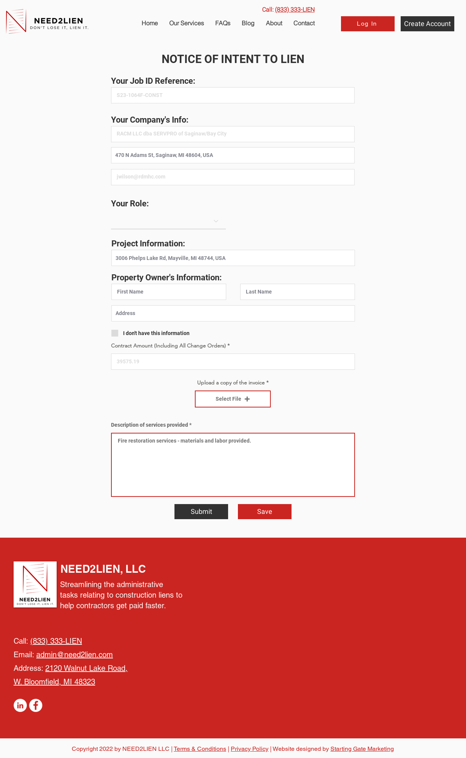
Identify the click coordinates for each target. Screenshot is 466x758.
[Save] (265, 511)
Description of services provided (149, 424)
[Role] (168, 220)
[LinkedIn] (20, 705)
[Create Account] (427, 23)
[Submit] (201, 511)
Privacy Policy (249, 748)
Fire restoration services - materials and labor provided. (233, 465)
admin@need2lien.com (74, 654)
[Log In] (368, 23)
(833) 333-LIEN (56, 641)
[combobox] (233, 155)
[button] (223, 23)
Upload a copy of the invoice (231, 382)
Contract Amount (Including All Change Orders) (168, 345)
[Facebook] (35, 705)
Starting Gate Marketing (362, 748)
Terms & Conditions (200, 748)
